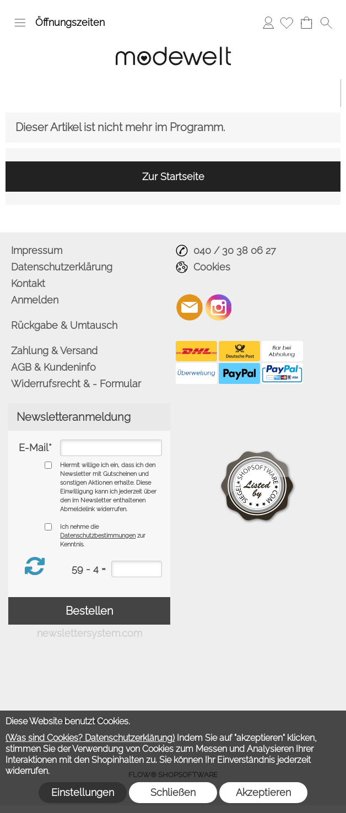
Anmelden (268, 22)
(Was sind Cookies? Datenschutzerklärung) (90, 738)
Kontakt (28, 283)
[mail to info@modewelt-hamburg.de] (189, 307)
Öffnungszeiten (70, 22)
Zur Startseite (173, 176)
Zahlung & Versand (54, 350)
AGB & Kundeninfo (53, 367)
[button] (20, 22)
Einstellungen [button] (82, 792)
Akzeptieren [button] (263, 792)
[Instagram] (219, 307)
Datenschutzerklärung (61, 267)
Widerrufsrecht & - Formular (76, 383)
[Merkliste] (286, 22)
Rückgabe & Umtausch (64, 325)
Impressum (36, 250)
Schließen (173, 792)
